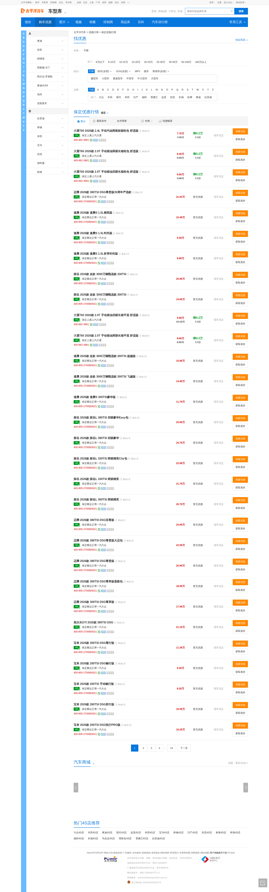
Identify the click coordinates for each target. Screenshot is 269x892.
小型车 (105, 78)
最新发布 (99, 120)
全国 (79, 2)
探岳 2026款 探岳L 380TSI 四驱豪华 (96, 438)
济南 (123, 2)
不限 (86, 50)
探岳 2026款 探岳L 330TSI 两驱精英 (96, 479)
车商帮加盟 (185, 853)
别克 (172, 97)
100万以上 (200, 62)
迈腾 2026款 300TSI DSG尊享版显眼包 (98, 581)
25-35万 (160, 62)
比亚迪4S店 (158, 838)
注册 (219, 2)
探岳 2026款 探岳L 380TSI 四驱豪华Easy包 (101, 417)
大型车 (154, 78)
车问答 (68, 2)
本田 (127, 97)
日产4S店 (192, 832)
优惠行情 (94, 32)
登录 (211, 2)
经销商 (53, 2)
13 (171, 748)
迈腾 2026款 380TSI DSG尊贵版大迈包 (98, 540)
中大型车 (142, 78)
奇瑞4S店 (235, 832)
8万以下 (100, 62)
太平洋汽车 (80, 32)
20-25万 (148, 62)
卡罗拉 (172, 11)
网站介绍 (108, 853)
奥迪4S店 (107, 832)
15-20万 (136, 62)
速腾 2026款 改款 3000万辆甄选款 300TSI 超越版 (105, 356)
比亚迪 (208, 97)
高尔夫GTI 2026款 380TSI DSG (93, 622)
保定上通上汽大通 (92, 135)
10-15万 (123, 62)
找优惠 (80, 38)
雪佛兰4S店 (142, 838)
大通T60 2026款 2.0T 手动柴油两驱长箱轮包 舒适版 (106, 151)
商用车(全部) (161, 71)
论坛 (61, 2)
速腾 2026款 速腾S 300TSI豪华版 (95, 397)
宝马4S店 (164, 832)
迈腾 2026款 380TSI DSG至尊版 (94, 519)
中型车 (130, 78)
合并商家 (120, 120)
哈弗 (189, 97)
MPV (137, 71)
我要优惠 (240, 131)
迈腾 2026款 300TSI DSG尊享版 (94, 601)
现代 (118, 97)
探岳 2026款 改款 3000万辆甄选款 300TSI (100, 294)
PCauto (231, 853)
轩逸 (180, 11)
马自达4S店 (108, 838)
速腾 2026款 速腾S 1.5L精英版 (93, 212)
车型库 (45, 2)
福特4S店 (79, 838)
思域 (154, 11)
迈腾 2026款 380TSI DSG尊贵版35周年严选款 (102, 192)
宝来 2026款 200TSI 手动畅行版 (94, 683)
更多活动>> (241, 763)
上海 (91, 2)
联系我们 (174, 853)
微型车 (94, 78)
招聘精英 (195, 853)
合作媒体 (136, 853)
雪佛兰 (154, 97)
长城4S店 (93, 838)
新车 (37, 2)
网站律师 (165, 853)
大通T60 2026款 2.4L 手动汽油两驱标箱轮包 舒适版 (106, 130)
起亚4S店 (136, 832)
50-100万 (186, 62)
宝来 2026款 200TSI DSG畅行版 (94, 663)
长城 (181, 97)
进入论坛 (228, 2)
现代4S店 (121, 832)
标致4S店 (221, 832)
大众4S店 (79, 832)
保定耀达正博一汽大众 (94, 196)
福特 (144, 97)
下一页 (184, 748)
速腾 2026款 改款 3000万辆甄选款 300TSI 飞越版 (105, 376)
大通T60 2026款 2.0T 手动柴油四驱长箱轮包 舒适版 (106, 171)
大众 (101, 97)
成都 (110, 2)
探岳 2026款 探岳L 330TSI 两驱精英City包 (100, 458)
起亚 (164, 97)
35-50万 (173, 62)
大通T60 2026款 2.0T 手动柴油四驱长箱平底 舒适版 (106, 315)
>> (128, 2)
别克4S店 (207, 832)
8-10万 (112, 62)
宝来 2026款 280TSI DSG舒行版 (94, 704)
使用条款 (155, 853)
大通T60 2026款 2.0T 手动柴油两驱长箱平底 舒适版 (106, 335)
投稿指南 (146, 853)
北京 (85, 2)
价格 (146, 120)
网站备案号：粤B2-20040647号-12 (143, 873)
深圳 (104, 2)
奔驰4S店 (178, 832)
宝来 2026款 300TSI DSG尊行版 (94, 642)
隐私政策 (117, 853)
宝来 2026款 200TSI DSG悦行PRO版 (97, 724)
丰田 (109, 97)
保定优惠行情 (108, 32)
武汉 (117, 2)
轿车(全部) (104, 71)
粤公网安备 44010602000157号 (144, 882)
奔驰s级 (162, 11)
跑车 (146, 71)
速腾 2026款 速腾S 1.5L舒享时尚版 (96, 253)
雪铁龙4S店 (125, 838)
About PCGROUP (95, 853)
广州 (98, 2)
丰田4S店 (93, 832)
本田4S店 (150, 832)
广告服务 (127, 853)
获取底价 (240, 139)
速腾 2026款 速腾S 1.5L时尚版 (93, 233)
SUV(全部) (123, 71)
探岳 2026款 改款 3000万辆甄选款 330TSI (100, 274)
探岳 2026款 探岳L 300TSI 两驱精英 (96, 499)
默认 (81, 121)
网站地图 (205, 853)
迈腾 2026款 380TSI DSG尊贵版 (94, 560)
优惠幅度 (165, 120)
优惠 (230, 763)
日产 (135, 97)
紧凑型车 (118, 78)
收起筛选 (242, 39)
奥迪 (198, 97)
